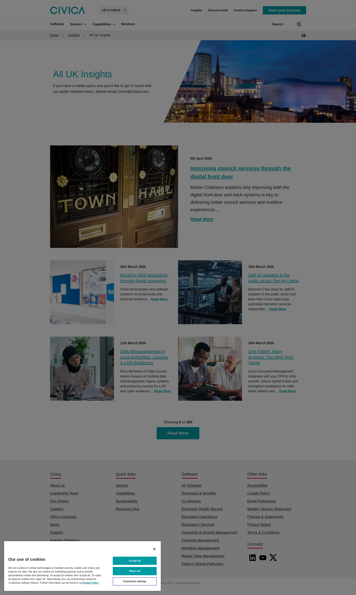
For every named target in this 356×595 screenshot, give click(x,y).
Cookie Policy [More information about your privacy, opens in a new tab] (91, 582)
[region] (82, 566)
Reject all (134, 571)
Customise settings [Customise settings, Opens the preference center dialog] (134, 581)
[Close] (154, 549)
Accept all (135, 560)
